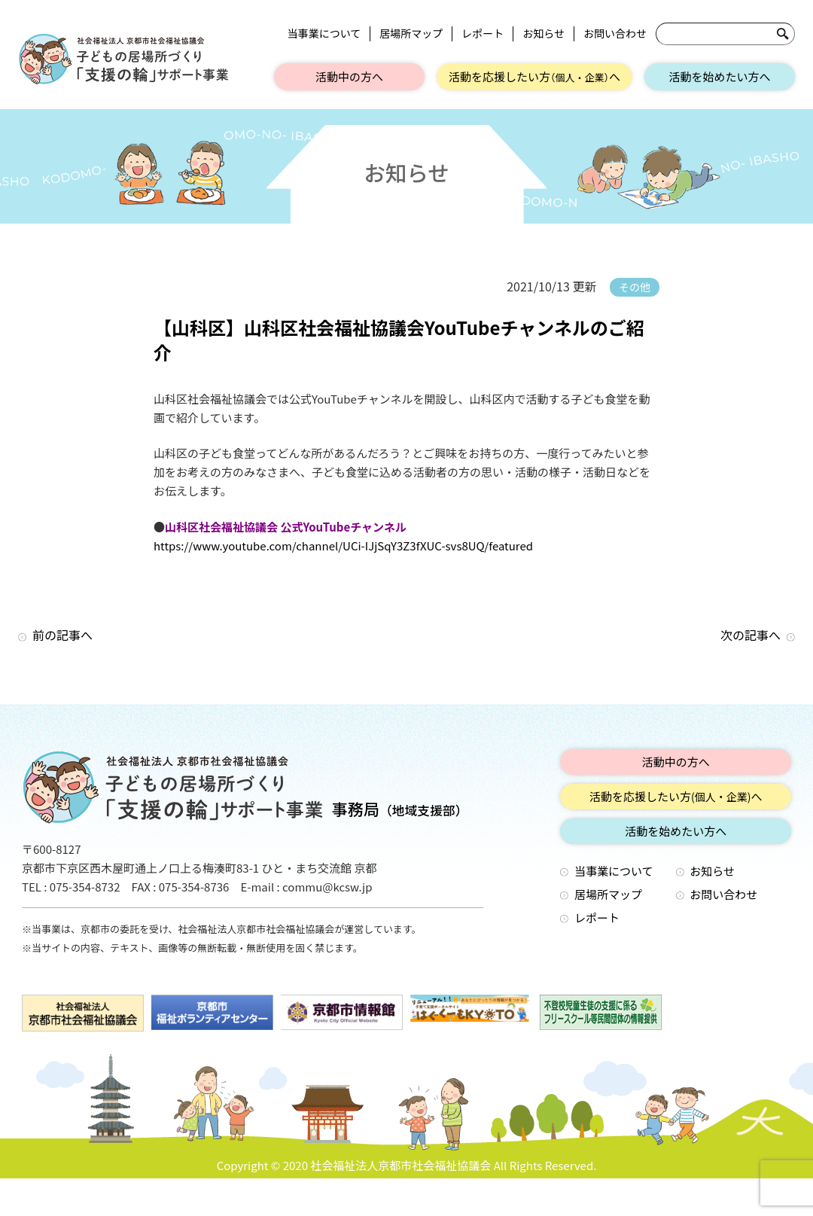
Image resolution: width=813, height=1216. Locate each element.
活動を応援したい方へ (534, 76)
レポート (482, 33)
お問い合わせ (615, 33)
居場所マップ (411, 33)
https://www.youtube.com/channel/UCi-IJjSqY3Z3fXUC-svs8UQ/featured (343, 545)
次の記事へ (750, 634)
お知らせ (543, 33)
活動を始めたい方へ (719, 76)
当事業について (324, 33)
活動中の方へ (349, 76)
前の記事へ (62, 634)
